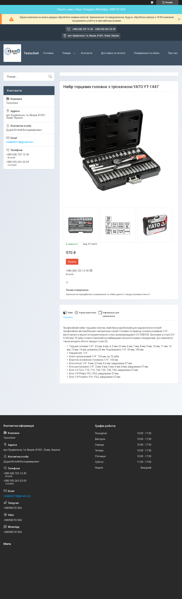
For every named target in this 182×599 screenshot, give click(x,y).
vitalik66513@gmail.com (19, 142)
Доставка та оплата (113, 53)
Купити (72, 261)
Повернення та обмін (146, 53)
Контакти (86, 53)
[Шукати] (50, 76)
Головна (48, 53)
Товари (66, 53)
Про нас (173, 53)
